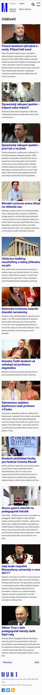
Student (13, 11)
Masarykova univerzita (15, 679)
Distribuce (12, 685)
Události (13, 9)
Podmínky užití (26, 685)
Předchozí (7, 662)
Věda (25, 9)
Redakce (4, 685)
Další (36, 662)
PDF (18, 685)
